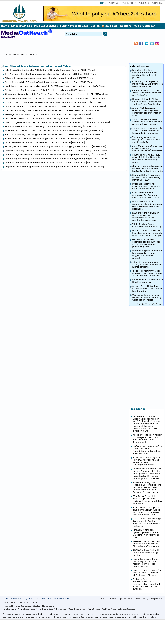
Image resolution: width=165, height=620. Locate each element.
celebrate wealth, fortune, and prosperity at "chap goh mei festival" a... (147, 93)
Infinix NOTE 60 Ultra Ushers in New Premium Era (147, 281)
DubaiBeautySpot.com (127, 609)
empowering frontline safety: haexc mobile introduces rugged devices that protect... (147, 254)
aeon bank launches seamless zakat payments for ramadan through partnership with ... (146, 243)
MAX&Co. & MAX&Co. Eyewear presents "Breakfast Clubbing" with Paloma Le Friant (147, 533)
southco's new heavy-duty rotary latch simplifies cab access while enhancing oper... (146, 158)
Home (102, 2)
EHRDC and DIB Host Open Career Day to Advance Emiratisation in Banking (43, 126)
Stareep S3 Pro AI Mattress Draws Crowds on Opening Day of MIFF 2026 (146, 177)
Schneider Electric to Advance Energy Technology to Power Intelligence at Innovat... (48, 106)
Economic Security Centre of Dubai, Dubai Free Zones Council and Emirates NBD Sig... (49, 150)
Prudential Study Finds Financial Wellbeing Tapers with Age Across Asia (146, 186)
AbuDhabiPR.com (109, 609)
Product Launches (46, 25)
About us (113, 2)
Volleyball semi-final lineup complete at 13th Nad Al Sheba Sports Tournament (147, 544)
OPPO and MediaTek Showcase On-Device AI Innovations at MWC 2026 (145, 195)
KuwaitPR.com (94, 609)
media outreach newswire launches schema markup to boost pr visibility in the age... (147, 233)
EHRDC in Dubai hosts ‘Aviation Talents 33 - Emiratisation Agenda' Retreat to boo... (47, 102)
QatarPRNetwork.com (77, 609)
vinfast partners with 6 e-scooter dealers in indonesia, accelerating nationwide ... (147, 122)
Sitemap (158, 598)
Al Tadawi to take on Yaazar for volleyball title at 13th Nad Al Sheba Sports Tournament (147, 438)
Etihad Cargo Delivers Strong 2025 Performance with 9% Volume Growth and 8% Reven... (50, 122)
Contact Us (115, 598)
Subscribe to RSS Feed (130, 598)
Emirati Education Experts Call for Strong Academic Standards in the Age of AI (45, 138)
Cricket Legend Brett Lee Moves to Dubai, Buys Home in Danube (38, 90)
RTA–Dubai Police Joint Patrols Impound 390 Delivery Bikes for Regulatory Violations (147, 500)
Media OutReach (144, 25)
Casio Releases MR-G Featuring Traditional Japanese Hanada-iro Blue (41, 82)
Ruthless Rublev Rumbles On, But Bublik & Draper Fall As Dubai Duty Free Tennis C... (47, 98)
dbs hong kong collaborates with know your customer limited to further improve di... (147, 168)
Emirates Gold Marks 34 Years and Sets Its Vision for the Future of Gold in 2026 (45, 162)
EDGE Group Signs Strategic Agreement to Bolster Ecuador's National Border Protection (147, 522)
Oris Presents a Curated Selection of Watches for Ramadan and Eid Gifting (43, 74)
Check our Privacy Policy (144, 617)
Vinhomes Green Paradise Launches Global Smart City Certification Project (146, 297)
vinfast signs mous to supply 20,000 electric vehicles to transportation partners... (147, 131)
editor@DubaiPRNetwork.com (41, 606)
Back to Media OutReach (149, 304)
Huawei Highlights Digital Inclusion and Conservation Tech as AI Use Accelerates (146, 102)
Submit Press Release (74, 25)
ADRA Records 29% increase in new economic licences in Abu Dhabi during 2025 (46, 130)
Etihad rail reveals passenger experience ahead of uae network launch (42, 78)
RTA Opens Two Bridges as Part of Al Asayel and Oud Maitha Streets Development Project (146, 461)
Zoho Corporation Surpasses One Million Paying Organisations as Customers (147, 148)
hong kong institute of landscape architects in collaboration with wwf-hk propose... (145, 74)
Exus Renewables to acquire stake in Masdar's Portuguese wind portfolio (42, 118)
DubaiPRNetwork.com (58, 609)
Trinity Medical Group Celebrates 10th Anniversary (146, 225)
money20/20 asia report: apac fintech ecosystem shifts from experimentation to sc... (146, 112)
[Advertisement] (146, 355)
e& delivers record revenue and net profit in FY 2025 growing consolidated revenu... (48, 86)
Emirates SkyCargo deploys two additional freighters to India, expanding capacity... (48, 154)
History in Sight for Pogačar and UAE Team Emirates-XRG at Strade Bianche (147, 573)
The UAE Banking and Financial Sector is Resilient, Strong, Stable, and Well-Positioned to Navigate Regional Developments (147, 487)
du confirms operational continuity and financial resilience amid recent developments (145, 562)
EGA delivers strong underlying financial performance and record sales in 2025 (46, 110)
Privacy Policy (128, 2)
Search (95, 25)
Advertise (144, 2)
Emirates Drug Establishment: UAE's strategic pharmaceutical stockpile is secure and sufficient (146, 584)
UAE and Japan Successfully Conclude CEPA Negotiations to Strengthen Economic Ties (147, 450)
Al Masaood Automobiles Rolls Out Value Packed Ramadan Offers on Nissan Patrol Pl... (49, 94)
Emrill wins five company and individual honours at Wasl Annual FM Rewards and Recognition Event (146, 511)
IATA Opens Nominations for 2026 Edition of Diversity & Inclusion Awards (42, 70)
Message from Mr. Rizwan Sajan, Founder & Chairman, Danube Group (41, 114)
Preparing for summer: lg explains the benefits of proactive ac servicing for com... (47, 166)
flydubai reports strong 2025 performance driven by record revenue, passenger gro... (49, 158)
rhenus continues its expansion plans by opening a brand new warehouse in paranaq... (147, 205)
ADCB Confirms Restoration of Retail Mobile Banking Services (147, 553)
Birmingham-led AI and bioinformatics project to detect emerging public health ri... (48, 146)
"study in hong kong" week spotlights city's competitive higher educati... (146, 264)
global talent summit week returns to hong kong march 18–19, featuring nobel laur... (147, 273)
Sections (126, 25)
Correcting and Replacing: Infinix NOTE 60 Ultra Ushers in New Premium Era (147, 84)
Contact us (157, 2)
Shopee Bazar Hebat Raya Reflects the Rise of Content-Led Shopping (147, 289)
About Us (105, 598)
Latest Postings (21, 25)
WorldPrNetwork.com (20, 609)
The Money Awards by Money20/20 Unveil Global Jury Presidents (146, 139)
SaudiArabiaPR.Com (39, 609)
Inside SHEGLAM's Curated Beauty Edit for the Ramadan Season (38, 142)
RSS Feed (110, 25)
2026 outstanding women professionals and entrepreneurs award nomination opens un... (145, 216)
